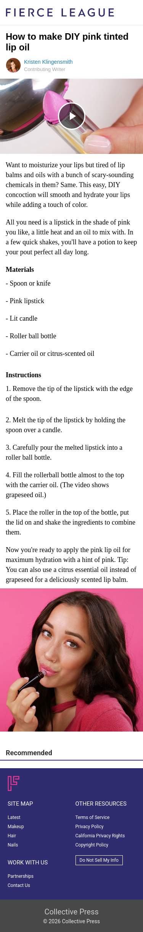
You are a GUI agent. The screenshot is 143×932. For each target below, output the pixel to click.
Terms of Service (93, 817)
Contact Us (19, 885)
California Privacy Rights (100, 835)
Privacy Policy (90, 826)
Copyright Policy (92, 845)
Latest (14, 817)
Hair (12, 835)
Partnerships (21, 876)
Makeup (16, 826)
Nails (13, 845)
